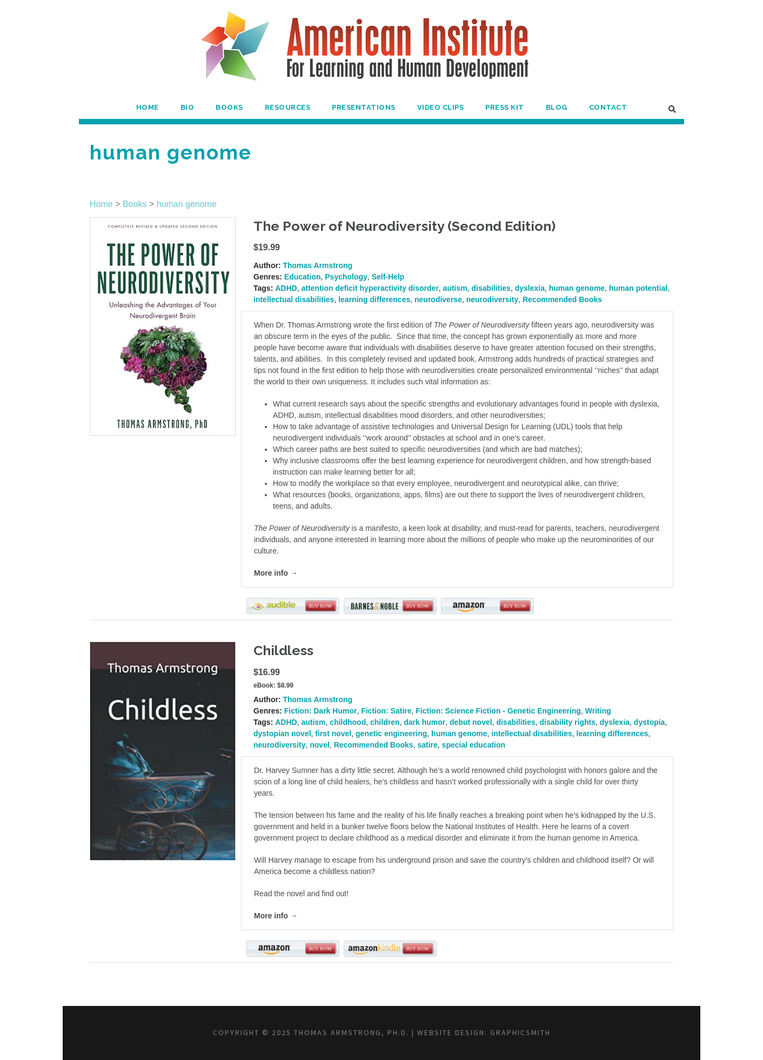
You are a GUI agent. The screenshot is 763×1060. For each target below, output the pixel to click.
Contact (608, 107)
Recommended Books (562, 299)
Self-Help (388, 276)
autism (455, 288)
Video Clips (440, 107)
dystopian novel (282, 733)
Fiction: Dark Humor (320, 710)
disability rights (567, 722)
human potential (638, 288)
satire (427, 745)
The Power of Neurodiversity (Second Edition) (404, 226)
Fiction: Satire (386, 710)
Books (229, 107)
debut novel (471, 722)
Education (302, 276)
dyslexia (530, 288)
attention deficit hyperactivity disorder (369, 288)
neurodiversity (492, 299)
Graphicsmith (520, 1032)
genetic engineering (391, 733)
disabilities (491, 288)
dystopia (649, 722)
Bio (187, 107)
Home (147, 107)
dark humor (424, 722)
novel (320, 745)
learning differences (374, 299)
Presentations (364, 107)
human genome (187, 204)
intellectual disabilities (293, 299)
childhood (348, 722)
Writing (598, 710)
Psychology (346, 276)
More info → (276, 573)
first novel (333, 733)
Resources (288, 107)
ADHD (286, 288)
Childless (283, 650)
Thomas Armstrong (317, 265)
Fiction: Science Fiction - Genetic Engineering (498, 710)
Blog (556, 107)
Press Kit (504, 107)
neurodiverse (438, 299)
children (384, 722)
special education (473, 745)
